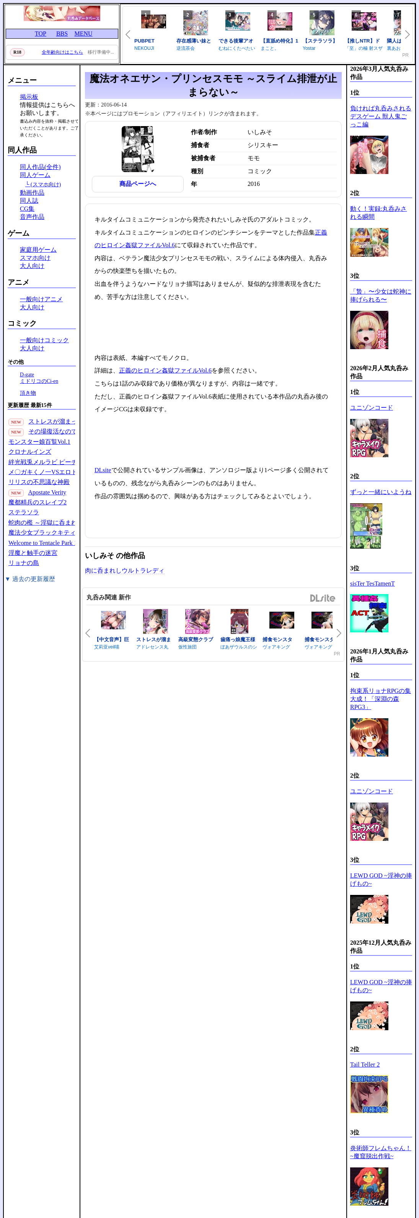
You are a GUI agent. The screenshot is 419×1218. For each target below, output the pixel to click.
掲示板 (29, 97)
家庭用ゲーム (38, 249)
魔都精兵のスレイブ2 (37, 502)
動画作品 (32, 192)
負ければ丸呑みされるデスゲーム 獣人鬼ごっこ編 (380, 116)
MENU (83, 33)
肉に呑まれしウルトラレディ (125, 570)
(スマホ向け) (46, 184)
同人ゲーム (35, 175)
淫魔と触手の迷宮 (32, 553)
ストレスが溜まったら (59, 421)
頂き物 (28, 393)
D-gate (27, 375)
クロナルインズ (29, 451)
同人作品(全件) (40, 167)
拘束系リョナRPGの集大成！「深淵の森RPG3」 (380, 699)
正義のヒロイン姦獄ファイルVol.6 (165, 370)
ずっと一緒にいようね (380, 492)
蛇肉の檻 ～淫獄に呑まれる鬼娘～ (55, 522)
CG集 (27, 208)
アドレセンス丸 (152, 647)
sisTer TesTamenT (372, 583)
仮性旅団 (187, 647)
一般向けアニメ (41, 299)
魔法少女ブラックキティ (42, 532)
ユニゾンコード (371, 407)
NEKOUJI (144, 48)
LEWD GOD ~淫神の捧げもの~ (381, 879)
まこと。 (270, 48)
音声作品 (32, 216)
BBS (62, 33)
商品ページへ (137, 184)
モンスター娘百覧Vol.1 (39, 441)
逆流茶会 (185, 48)
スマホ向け (35, 257)
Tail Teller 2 (365, 1064)
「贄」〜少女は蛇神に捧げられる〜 (380, 295)
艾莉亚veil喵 (106, 647)
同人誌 (29, 200)
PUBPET (144, 41)
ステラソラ (23, 512)
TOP (40, 33)
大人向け (32, 266)
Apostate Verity (47, 492)
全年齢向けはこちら (62, 52)
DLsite (103, 470)
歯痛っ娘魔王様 (237, 639)
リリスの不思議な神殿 (39, 482)
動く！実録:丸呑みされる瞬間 (378, 212)
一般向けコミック (44, 340)
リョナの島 (23, 563)
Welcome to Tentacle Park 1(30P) (49, 543)
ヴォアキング (276, 647)
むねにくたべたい (236, 48)
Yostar (309, 48)
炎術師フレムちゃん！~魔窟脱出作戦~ (380, 1152)
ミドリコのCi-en (39, 381)
